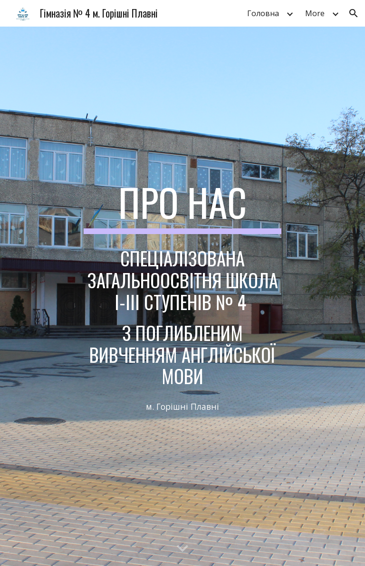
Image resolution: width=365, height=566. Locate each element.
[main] (182, 206)
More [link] (315, 13)
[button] (353, 13)
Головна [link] (263, 13)
